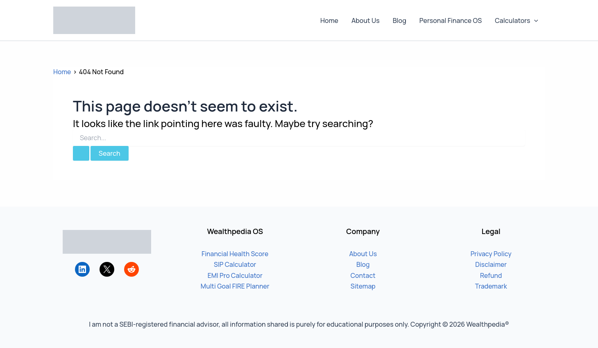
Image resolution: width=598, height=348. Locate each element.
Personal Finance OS (450, 20)
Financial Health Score (235, 253)
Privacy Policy (491, 253)
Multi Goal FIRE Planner (235, 286)
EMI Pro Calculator (235, 275)
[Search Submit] (81, 153)
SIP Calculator (234, 264)
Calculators (516, 20)
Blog (399, 20)
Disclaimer (491, 264)
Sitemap (363, 286)
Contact (363, 275)
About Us (365, 20)
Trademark (491, 286)
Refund (491, 275)
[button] (534, 20)
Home (329, 20)
